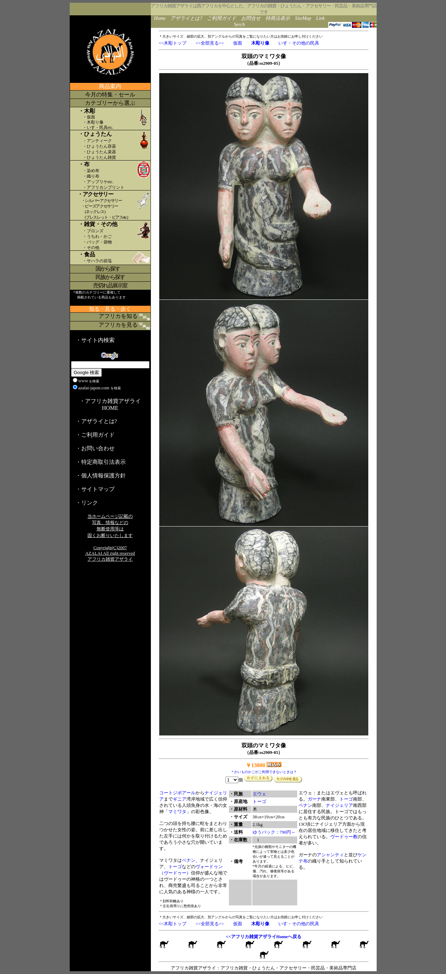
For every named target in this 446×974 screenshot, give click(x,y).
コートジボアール (177, 792)
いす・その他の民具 (298, 43)
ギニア (179, 799)
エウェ (259, 793)
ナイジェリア (339, 805)
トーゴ (175, 866)
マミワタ (177, 811)
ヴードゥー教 (343, 836)
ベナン (188, 860)
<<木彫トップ (173, 43)
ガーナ (314, 799)
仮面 (237, 43)
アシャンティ (330, 854)
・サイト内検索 (95, 340)
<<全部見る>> (209, 43)
